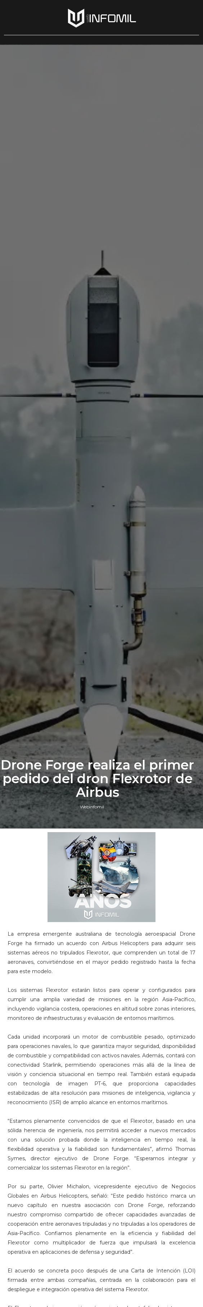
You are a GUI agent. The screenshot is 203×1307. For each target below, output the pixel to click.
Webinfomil (92, 806)
